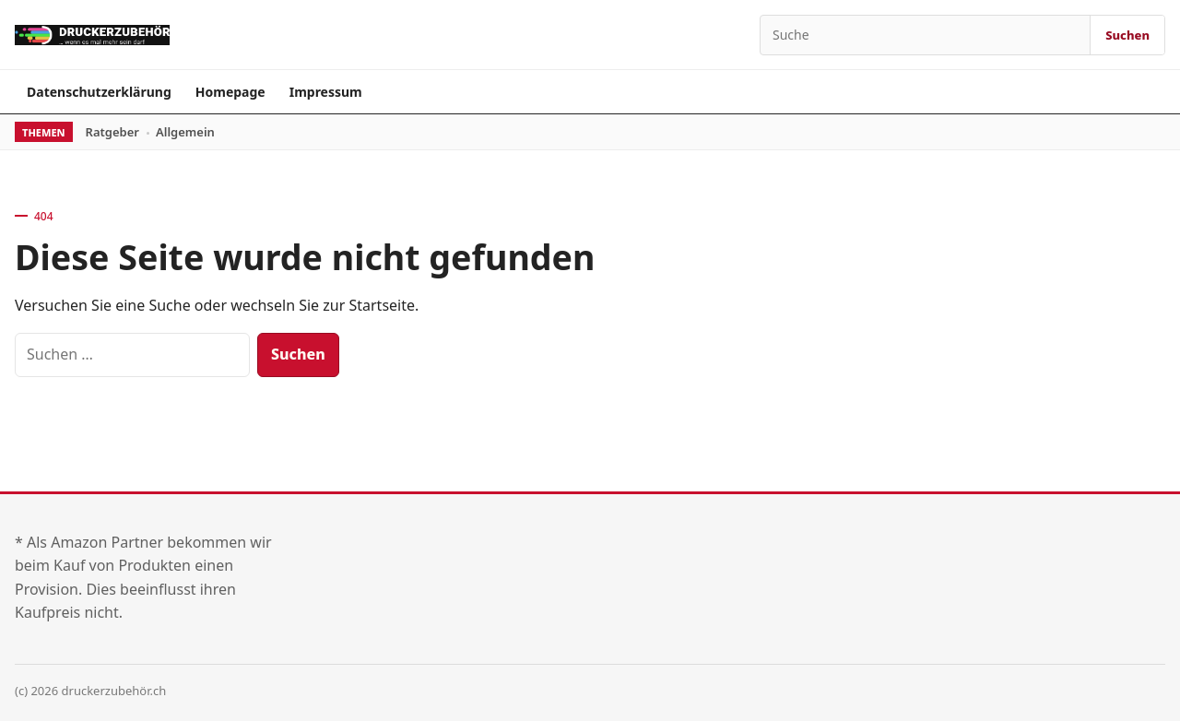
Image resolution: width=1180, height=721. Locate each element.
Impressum (325, 91)
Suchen (1127, 35)
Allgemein (185, 132)
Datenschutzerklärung (99, 91)
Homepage (230, 91)
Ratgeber (112, 132)
